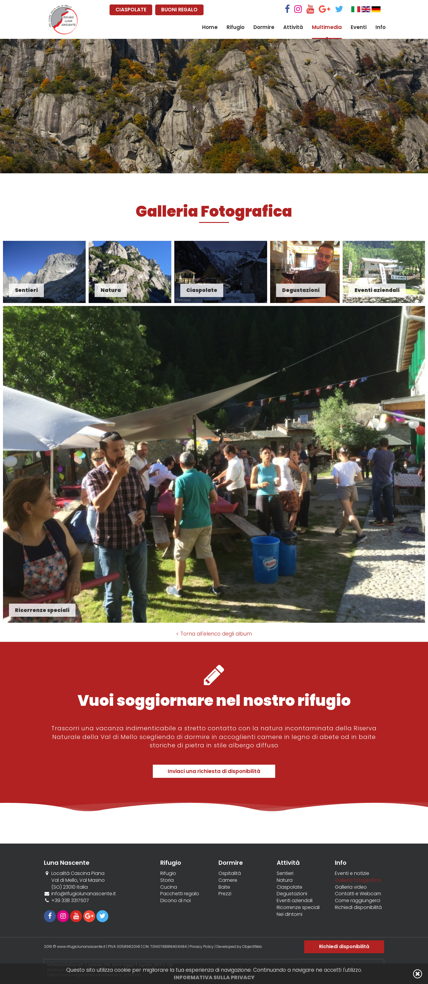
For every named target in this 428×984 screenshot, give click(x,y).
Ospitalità (229, 873)
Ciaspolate (289, 887)
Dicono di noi (175, 900)
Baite (224, 887)
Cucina (168, 887)
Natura (284, 880)
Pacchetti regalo (179, 893)
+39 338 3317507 (70, 900)
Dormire (263, 27)
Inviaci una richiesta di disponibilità (214, 771)
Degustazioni (292, 893)
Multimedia (327, 27)
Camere (227, 880)
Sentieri (285, 873)
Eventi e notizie (352, 873)
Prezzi (224, 893)
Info (380, 27)
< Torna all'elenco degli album (214, 633)
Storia (167, 880)
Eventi (359, 27)
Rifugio (235, 27)
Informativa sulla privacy (214, 977)
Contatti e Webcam (358, 893)
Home (210, 27)
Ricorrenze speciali (298, 907)
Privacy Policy (202, 946)
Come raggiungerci (357, 900)
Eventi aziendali (294, 900)
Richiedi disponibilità (358, 907)
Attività (293, 27)
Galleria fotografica (358, 880)
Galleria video (351, 887)
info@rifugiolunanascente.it (83, 893)
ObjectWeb (252, 946)
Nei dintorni (289, 914)
